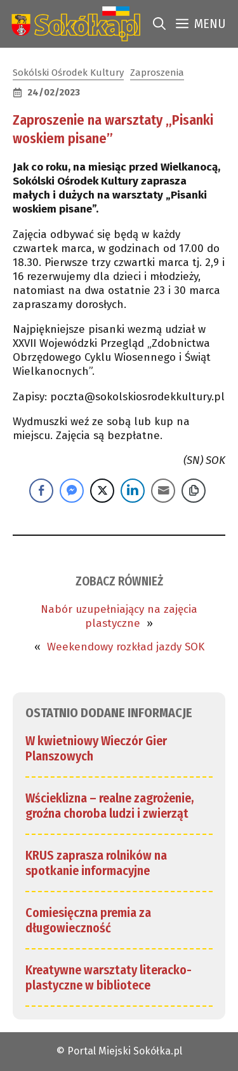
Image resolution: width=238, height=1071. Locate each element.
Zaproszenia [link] (157, 72)
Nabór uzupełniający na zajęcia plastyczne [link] (119, 616)
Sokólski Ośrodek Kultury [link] (68, 72)
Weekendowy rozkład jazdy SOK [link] (125, 647)
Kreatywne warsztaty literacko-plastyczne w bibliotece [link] (108, 977)
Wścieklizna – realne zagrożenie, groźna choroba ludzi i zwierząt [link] (109, 805)
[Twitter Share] (102, 491)
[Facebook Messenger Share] (72, 491)
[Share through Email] (163, 491)
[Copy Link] (194, 491)
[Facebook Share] (41, 491)
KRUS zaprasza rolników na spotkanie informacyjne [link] (96, 863)
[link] (73, 24)
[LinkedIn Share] (133, 491)
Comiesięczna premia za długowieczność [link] (88, 920)
